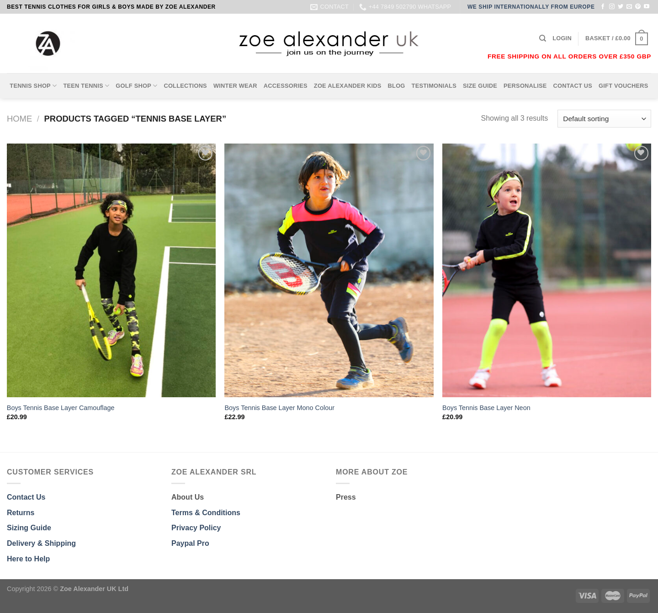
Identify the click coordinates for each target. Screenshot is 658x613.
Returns (20, 513)
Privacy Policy (196, 528)
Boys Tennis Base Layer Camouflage (61, 407)
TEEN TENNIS (86, 85)
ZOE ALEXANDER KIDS (348, 85)
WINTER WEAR (235, 85)
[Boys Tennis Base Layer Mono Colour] (328, 270)
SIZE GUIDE (480, 85)
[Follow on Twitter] (620, 7)
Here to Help (28, 559)
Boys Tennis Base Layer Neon (486, 407)
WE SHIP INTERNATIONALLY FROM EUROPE (531, 7)
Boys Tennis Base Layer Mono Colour (279, 407)
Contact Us (26, 497)
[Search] (542, 38)
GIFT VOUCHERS (623, 85)
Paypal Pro (190, 543)
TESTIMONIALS (434, 85)
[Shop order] (604, 119)
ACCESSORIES (286, 85)
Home (19, 118)
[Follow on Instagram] (612, 7)
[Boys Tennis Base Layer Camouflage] (111, 270)
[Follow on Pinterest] (638, 7)
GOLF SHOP (136, 85)
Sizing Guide (29, 528)
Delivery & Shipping (41, 543)
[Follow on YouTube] (646, 7)
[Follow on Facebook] (602, 7)
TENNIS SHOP (33, 85)
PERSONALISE (525, 85)
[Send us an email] (629, 7)
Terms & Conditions (205, 513)
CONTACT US (573, 85)
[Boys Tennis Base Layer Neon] (546, 270)
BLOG (396, 85)
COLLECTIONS (185, 85)
